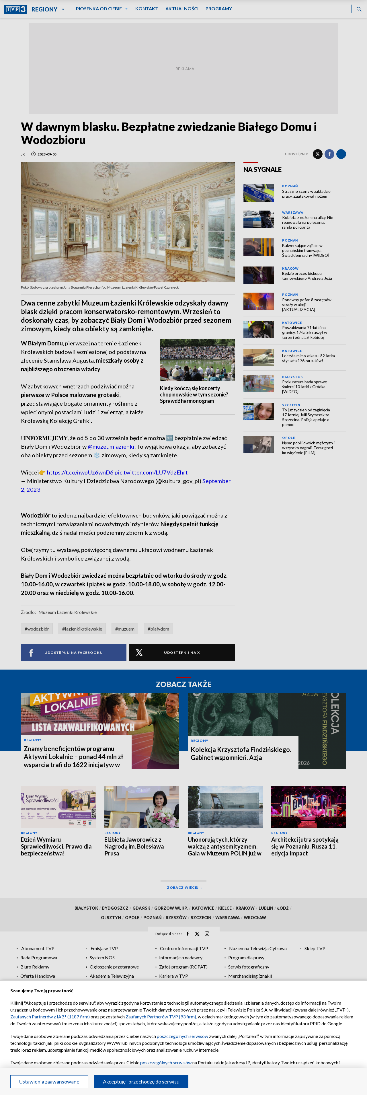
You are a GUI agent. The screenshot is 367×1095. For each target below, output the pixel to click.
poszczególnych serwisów (182, 1036)
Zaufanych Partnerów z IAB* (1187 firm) (50, 1016)
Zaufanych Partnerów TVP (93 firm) (161, 1016)
